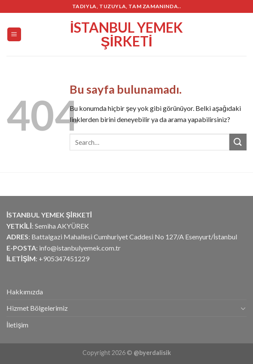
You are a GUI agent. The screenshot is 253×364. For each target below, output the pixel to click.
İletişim (17, 325)
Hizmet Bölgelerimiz (37, 308)
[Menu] (14, 35)
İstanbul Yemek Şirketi (126, 34)
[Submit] (238, 142)
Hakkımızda (24, 292)
